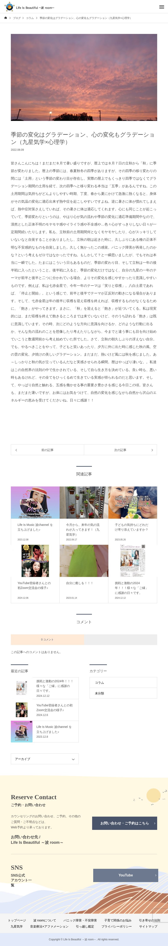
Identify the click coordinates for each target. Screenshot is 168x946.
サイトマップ (148, 926)
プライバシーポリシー (116, 926)
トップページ (17, 920)
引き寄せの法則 (149, 920)
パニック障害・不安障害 (80, 920)
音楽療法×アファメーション (49, 926)
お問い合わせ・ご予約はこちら (124, 823)
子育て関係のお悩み (118, 920)
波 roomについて (44, 920)
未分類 (99, 693)
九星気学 (17, 926)
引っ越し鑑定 (85, 926)
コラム (99, 682)
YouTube (126, 875)
